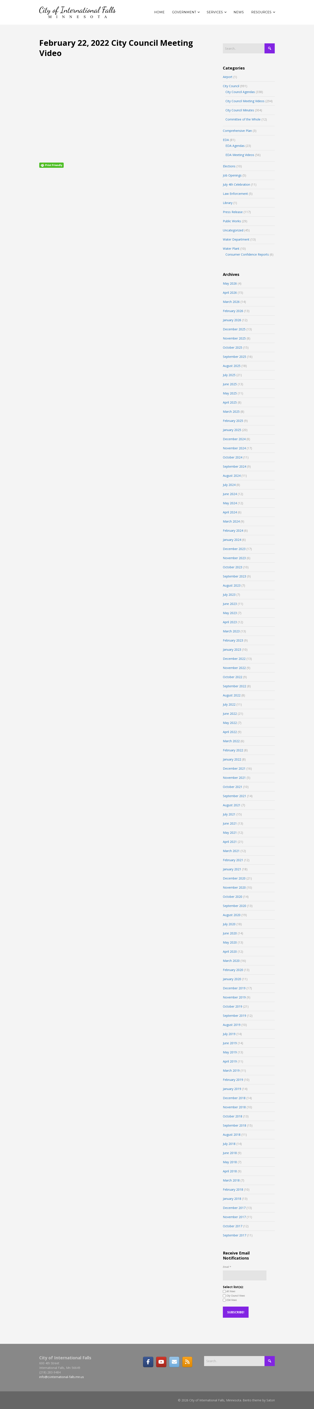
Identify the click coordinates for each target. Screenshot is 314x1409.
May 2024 (230, 503)
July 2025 (229, 375)
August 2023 (232, 585)
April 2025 (230, 402)
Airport (227, 77)
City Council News (234, 1295)
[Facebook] (148, 1362)
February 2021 (233, 860)
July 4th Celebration (236, 184)
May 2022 (230, 723)
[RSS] (187, 1362)
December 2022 (234, 659)
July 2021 (229, 814)
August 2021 (232, 805)
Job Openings (232, 175)
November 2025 (234, 338)
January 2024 (232, 540)
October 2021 (232, 787)
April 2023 (230, 622)
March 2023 (231, 631)
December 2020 (234, 878)
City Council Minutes (239, 110)
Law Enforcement (235, 194)
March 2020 (231, 961)
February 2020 (233, 970)
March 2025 (231, 411)
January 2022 (232, 759)
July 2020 (229, 924)
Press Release (233, 212)
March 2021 (231, 851)
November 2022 (234, 668)
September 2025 (234, 357)
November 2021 (234, 778)
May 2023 (230, 613)
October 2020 (232, 897)
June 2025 (230, 384)
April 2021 (230, 842)
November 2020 (234, 887)
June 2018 (230, 1153)
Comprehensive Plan (237, 131)
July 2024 (229, 485)
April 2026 (230, 292)
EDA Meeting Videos (239, 155)
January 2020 (232, 979)
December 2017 (234, 1208)
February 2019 (233, 1080)
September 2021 (234, 796)
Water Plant (231, 248)
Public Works (232, 221)
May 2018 (230, 1162)
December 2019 (234, 988)
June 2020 (230, 933)
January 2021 (232, 869)
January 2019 (232, 1089)
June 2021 (230, 823)
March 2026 (231, 302)
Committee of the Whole (243, 119)
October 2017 (232, 1226)
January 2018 (232, 1199)
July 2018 (229, 1144)
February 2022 (233, 750)
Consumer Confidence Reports (247, 254)
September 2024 (234, 466)
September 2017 (234, 1235)
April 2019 (230, 1061)
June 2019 (230, 1043)
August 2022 (232, 695)
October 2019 (232, 1006)
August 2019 (232, 1025)
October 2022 (232, 677)
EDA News (230, 1300)
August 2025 (232, 366)
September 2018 (234, 1125)
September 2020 (234, 906)
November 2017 (234, 1217)
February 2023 (233, 640)
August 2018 (232, 1134)
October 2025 (232, 347)
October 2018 (232, 1116)
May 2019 (230, 1052)
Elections (229, 166)
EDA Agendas (235, 146)
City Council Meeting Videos (245, 101)
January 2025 (232, 430)
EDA (226, 140)
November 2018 (234, 1107)
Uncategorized (233, 230)
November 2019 (234, 997)
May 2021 (230, 832)
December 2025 (234, 329)
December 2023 (234, 549)
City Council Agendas (240, 92)
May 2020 (230, 942)
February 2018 (233, 1189)
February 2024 (233, 530)
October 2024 (232, 457)
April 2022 (230, 732)
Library (227, 203)
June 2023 (230, 604)
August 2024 (232, 476)
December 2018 (234, 1098)
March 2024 (231, 521)
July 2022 (229, 704)
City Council (231, 86)
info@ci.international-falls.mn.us (61, 1377)
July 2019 (229, 1034)
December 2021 (234, 768)
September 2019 (234, 1015)
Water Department (236, 239)
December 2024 (234, 439)
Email (227, 1266)
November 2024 (234, 448)
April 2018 (230, 1171)
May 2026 (230, 283)
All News (229, 1291)
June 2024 (230, 494)
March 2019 (231, 1070)
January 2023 (232, 649)
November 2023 (234, 558)
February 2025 (233, 421)
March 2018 (231, 1180)
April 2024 (230, 512)
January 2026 (232, 320)
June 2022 (230, 713)
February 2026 (233, 311)
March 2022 (231, 741)
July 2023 (229, 594)
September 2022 (234, 686)
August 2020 (232, 915)
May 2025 (230, 393)
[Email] (174, 1362)
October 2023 (232, 567)
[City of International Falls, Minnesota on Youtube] (161, 1362)
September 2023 (234, 576)
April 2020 (230, 951)
